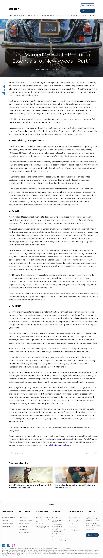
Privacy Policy (58, 548)
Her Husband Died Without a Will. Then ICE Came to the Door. (76, 479)
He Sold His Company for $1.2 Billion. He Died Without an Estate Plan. (31, 479)
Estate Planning (43, 69)
